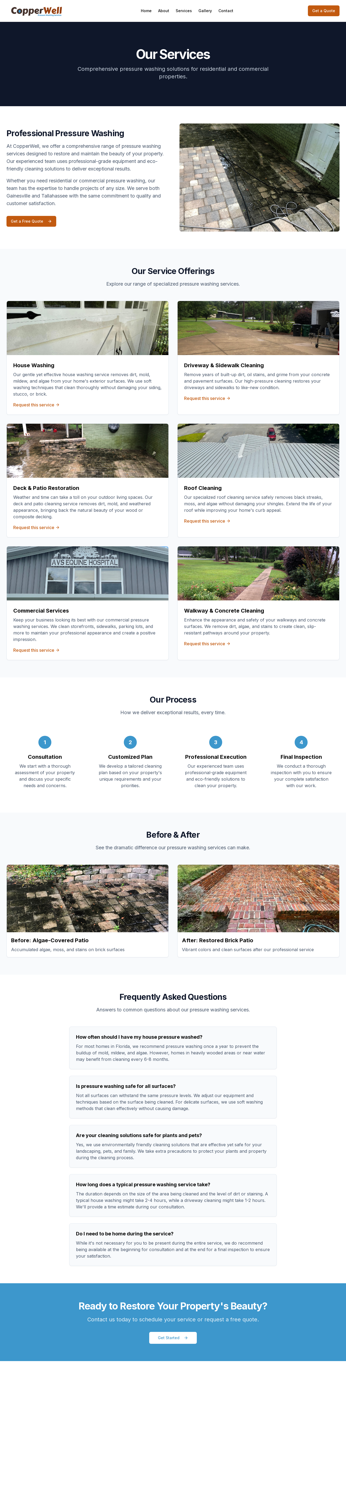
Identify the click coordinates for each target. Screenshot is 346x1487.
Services (184, 10)
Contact (225, 10)
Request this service (36, 404)
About (163, 10)
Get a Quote (323, 10)
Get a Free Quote (31, 221)
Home (146, 10)
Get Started (173, 1337)
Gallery (205, 10)
